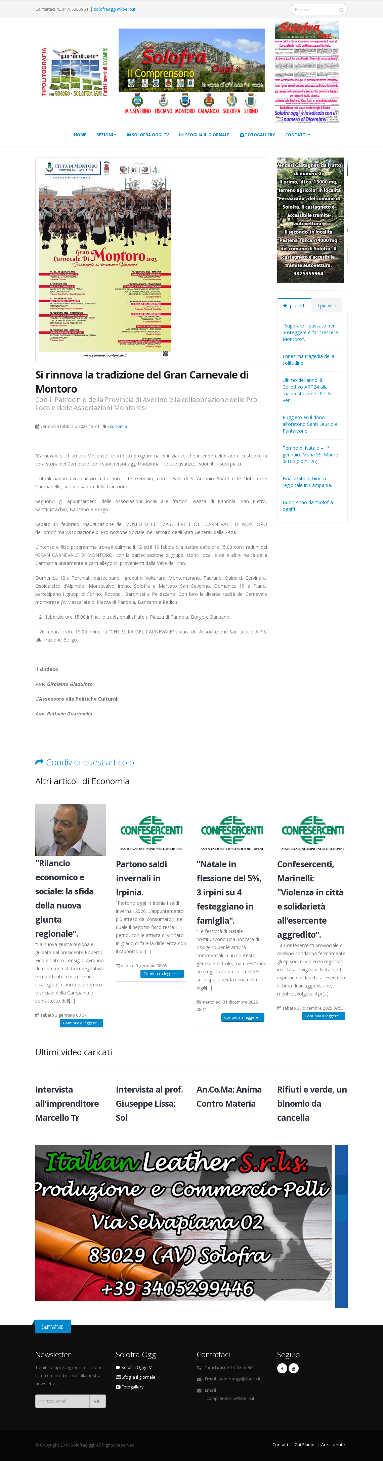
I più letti (294, 305)
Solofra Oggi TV (148, 135)
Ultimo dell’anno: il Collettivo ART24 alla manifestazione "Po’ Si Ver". (307, 390)
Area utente (333, 1445)
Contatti (296, 135)
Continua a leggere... (81, 1022)
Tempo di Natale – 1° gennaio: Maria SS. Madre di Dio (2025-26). (310, 454)
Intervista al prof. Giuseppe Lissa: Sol (149, 1103)
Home (80, 135)
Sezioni (104, 135)
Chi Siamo (304, 1445)
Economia (117, 426)
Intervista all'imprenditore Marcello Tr (67, 1103)
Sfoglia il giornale (204, 135)
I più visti (326, 305)
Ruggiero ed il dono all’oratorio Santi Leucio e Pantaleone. (310, 424)
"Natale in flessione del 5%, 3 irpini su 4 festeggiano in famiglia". (229, 892)
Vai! (97, 1401)
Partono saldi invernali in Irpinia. (141, 878)
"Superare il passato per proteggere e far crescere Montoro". (310, 332)
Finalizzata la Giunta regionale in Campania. (307, 481)
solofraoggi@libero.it (114, 9)
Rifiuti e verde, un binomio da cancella (312, 1103)
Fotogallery (257, 135)
